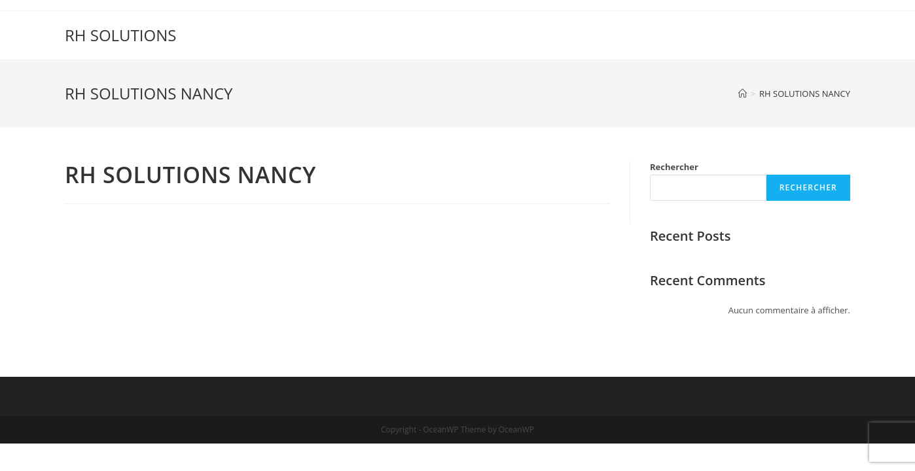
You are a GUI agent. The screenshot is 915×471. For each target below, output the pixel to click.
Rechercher (674, 167)
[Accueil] (742, 93)
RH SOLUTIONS (120, 35)
